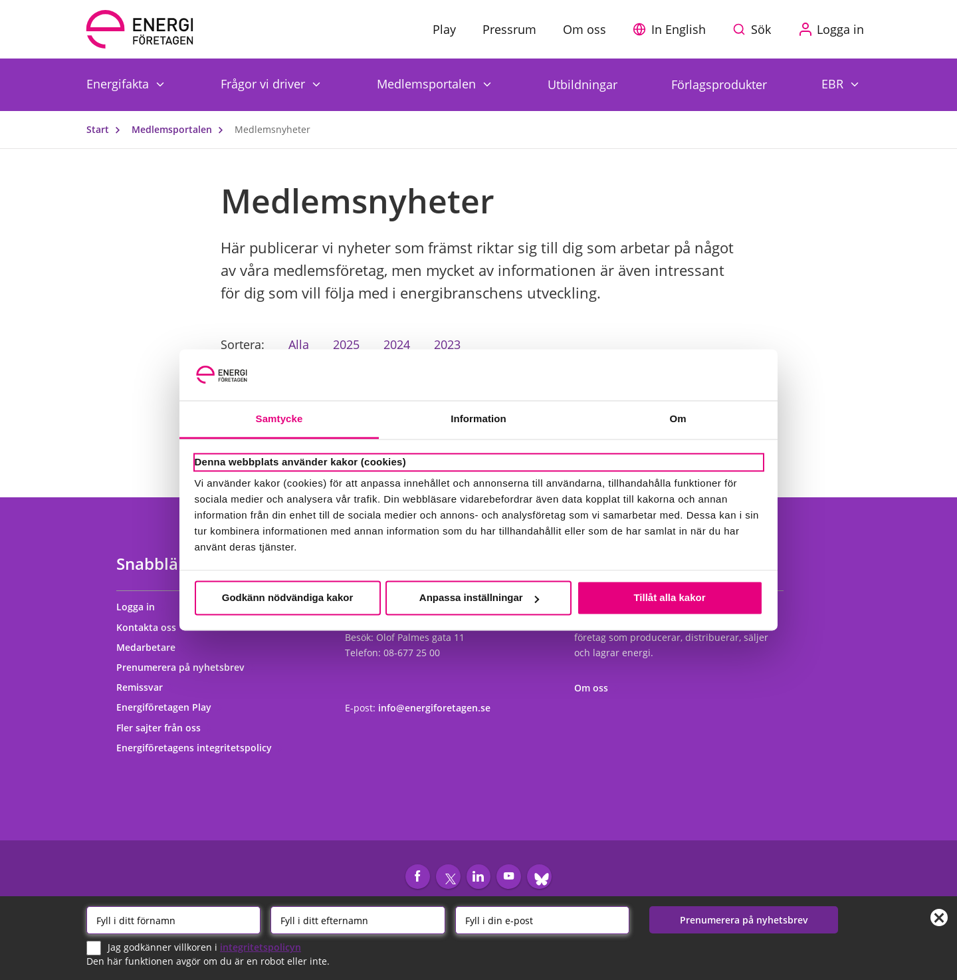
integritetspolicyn (260, 946)
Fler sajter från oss (164, 727)
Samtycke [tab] (279, 418)
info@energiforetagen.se (434, 707)
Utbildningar (582, 84)
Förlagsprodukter (719, 84)
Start (106, 129)
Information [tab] (478, 418)
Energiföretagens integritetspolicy (200, 747)
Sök (761, 29)
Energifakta (119, 83)
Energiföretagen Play (169, 707)
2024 (396, 344)
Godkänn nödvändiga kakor (288, 598)
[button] (672, 29)
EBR (834, 83)
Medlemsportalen (428, 83)
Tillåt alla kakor (669, 598)
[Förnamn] (173, 919)
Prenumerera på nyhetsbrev (186, 667)
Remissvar (145, 687)
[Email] (542, 919)
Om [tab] (677, 418)
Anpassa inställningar (479, 598)
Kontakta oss (152, 627)
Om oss (597, 687)
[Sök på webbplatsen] (755, 29)
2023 (447, 344)
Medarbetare (151, 647)
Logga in (141, 606)
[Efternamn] (357, 919)
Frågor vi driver (264, 83)
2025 (346, 344)
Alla (298, 344)
